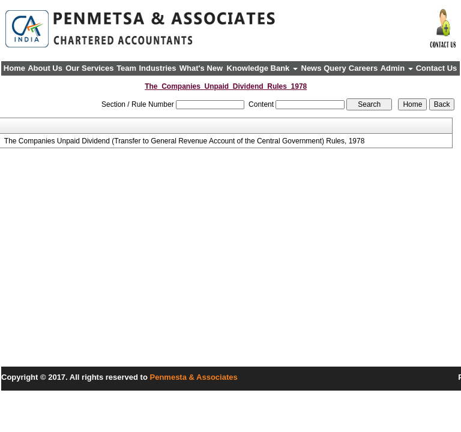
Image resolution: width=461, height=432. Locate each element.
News (311, 68)
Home (14, 68)
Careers (363, 68)
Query (335, 68)
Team (126, 68)
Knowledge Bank (262, 68)
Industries (157, 68)
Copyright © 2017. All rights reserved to (75, 377)
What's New (201, 68)
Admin (397, 68)
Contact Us (436, 68)
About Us (45, 68)
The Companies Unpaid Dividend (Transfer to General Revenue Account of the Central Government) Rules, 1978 (184, 141)
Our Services (89, 68)
